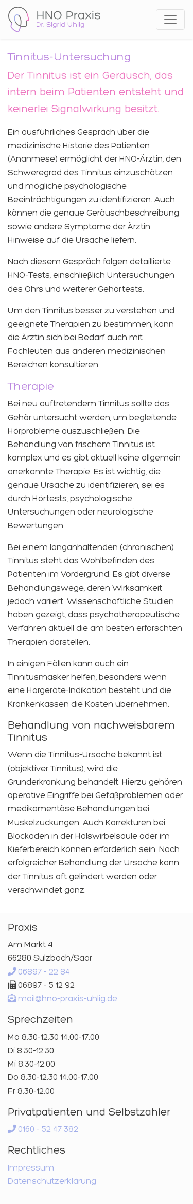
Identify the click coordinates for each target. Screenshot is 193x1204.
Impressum (31, 1167)
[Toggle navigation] (170, 19)
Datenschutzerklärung (52, 1181)
